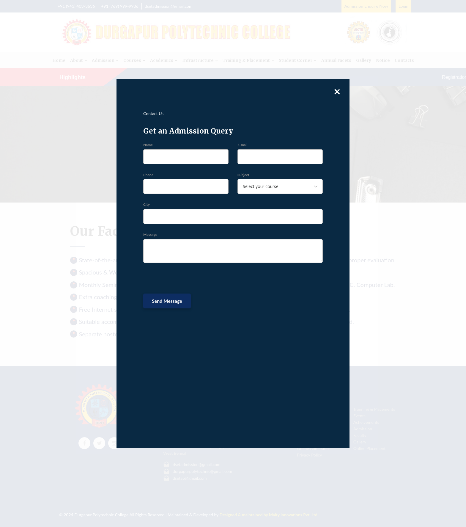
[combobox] (280, 186)
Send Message (167, 301)
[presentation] (188, 279)
